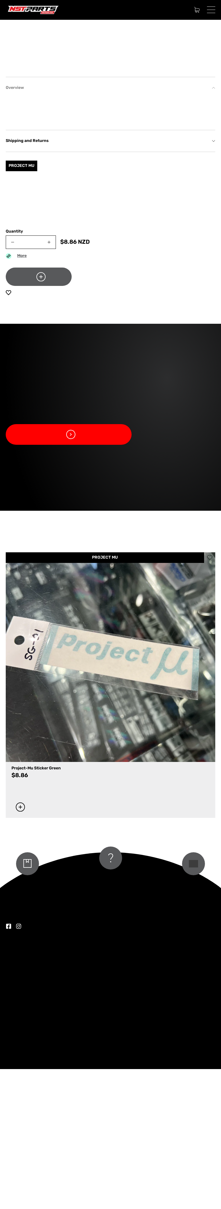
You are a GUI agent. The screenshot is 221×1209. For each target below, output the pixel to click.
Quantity (14, 371)
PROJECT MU (105, 697)
